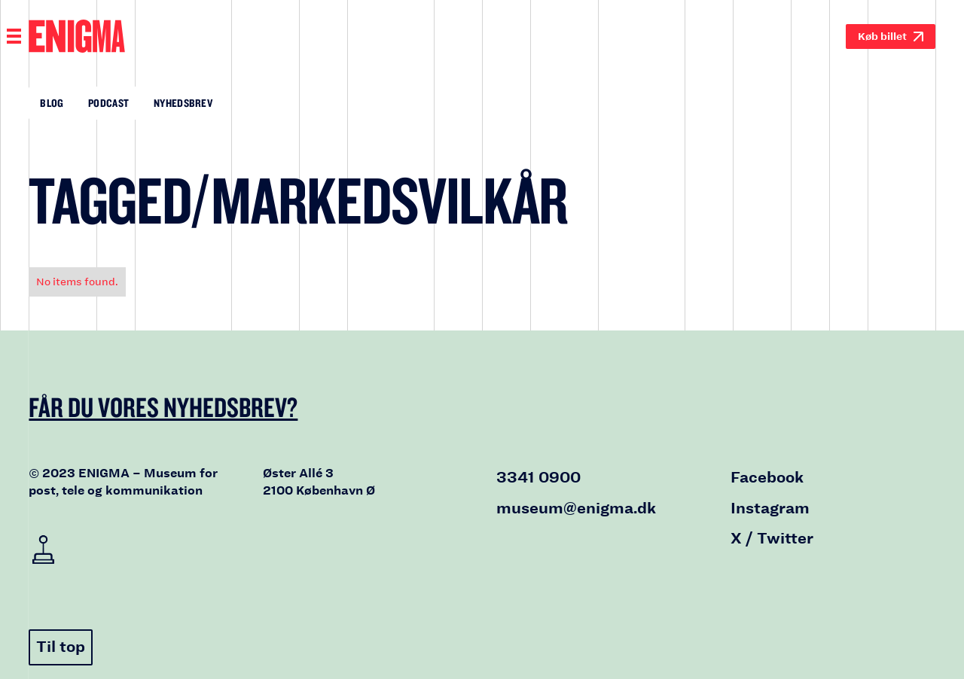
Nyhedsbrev (183, 103)
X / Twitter (772, 538)
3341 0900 (538, 477)
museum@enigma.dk (576, 508)
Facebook (767, 477)
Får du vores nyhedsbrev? (163, 407)
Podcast (108, 103)
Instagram (770, 508)
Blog (51, 103)
